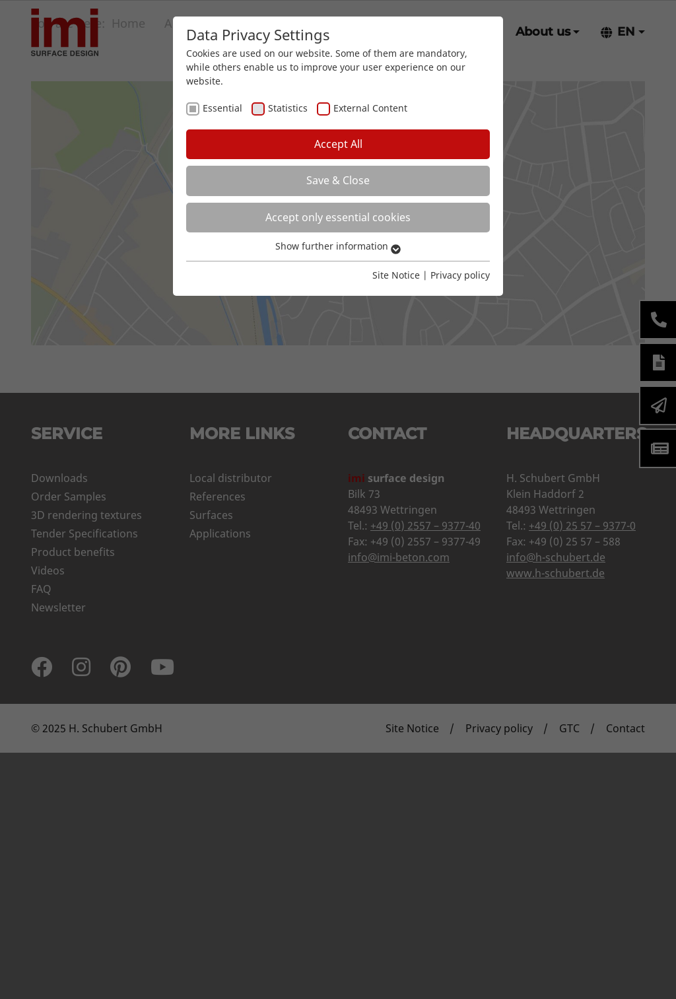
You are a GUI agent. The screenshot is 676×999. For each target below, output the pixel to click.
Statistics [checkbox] (288, 108)
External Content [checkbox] (370, 108)
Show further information (338, 246)
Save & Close (338, 180)
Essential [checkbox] (222, 108)
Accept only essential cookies (338, 217)
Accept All (338, 144)
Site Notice (396, 275)
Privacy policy (460, 275)
